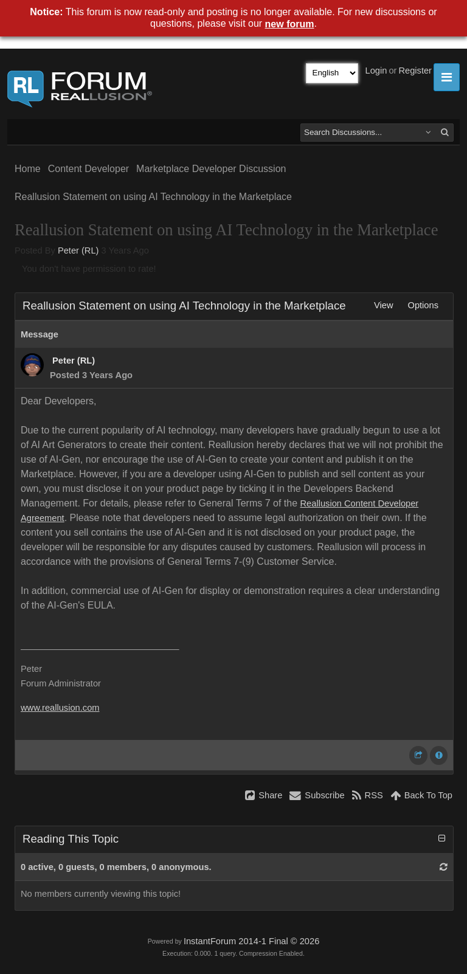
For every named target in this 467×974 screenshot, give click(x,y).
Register (415, 70)
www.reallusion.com (60, 708)
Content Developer (88, 169)
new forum (289, 24)
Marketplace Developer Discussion (211, 169)
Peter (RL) (78, 250)
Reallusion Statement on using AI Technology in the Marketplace (153, 197)
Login (376, 70)
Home (28, 169)
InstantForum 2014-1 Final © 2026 (251, 941)
